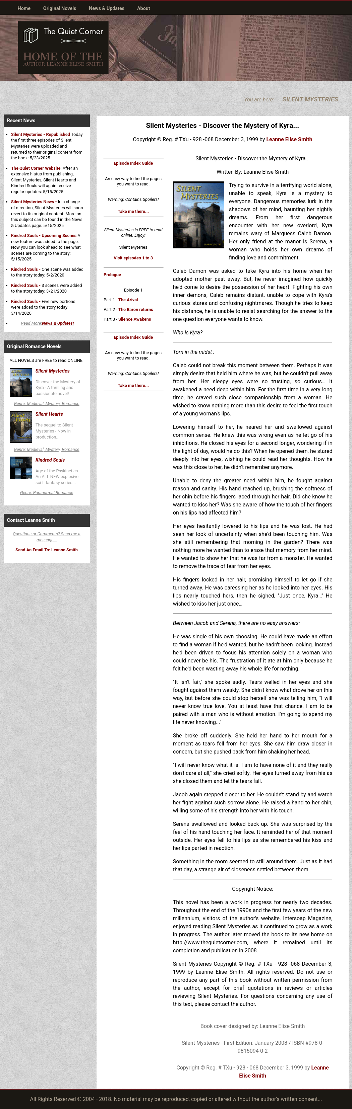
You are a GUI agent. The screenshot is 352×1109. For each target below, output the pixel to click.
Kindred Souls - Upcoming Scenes (43, 235)
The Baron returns (135, 309)
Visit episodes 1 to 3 (133, 257)
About (143, 8)
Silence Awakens (134, 319)
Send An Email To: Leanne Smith (46, 549)
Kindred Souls (50, 460)
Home (24, 8)
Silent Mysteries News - (34, 201)
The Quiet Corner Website (36, 168)
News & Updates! (58, 323)
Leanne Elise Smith (289, 139)
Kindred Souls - (26, 269)
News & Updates (106, 8)
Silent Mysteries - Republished (41, 134)
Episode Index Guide (133, 163)
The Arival (128, 299)
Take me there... (133, 211)
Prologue (112, 274)
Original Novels (59, 8)
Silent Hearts (49, 414)
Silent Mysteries (53, 371)
